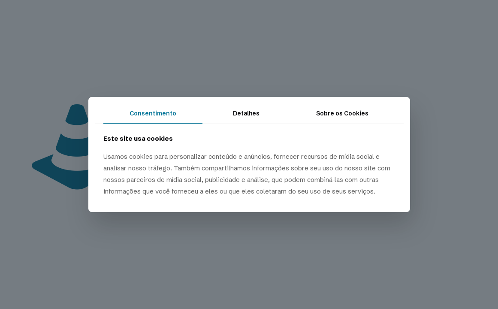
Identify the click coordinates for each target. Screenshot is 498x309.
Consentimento (153, 113)
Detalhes (246, 113)
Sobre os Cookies (342, 113)
